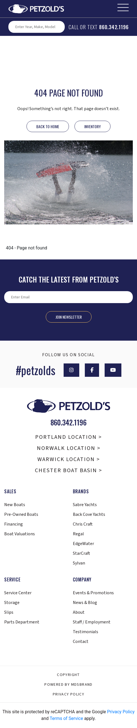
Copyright (68, 675)
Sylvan (79, 563)
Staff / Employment (91, 622)
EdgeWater (83, 544)
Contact (80, 641)
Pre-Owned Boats (21, 514)
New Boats (14, 505)
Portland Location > (68, 437)
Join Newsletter (69, 317)
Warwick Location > (68, 459)
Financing (13, 524)
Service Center (18, 593)
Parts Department (21, 622)
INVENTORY (92, 126)
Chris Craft (83, 524)
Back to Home (47, 126)
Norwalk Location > (68, 448)
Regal (78, 534)
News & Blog (85, 603)
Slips (8, 612)
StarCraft (81, 553)
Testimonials (85, 632)
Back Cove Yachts (89, 514)
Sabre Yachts (85, 505)
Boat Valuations (19, 534)
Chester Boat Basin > (68, 470)
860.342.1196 (114, 27)
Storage (12, 603)
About (79, 612)
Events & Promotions (93, 593)
